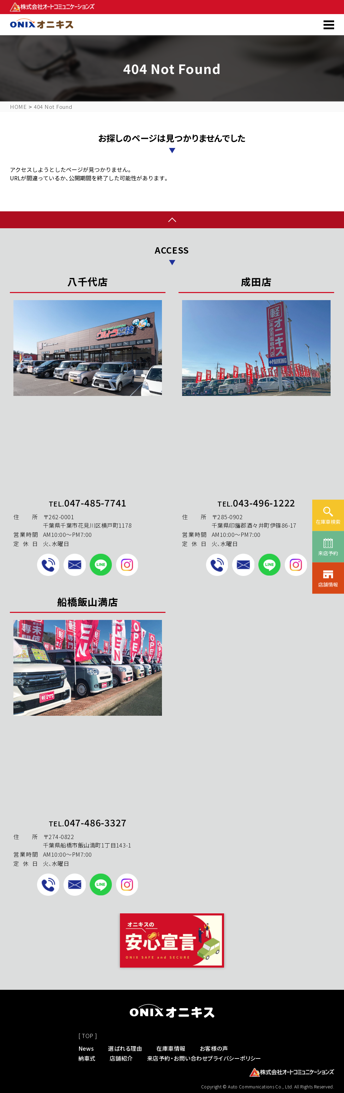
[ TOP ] (87, 1035)
